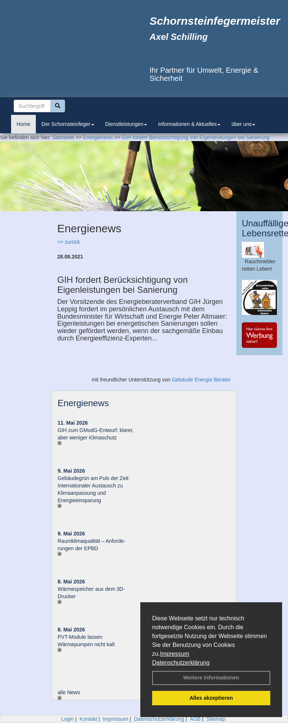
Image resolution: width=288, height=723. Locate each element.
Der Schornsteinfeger (67, 124)
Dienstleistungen (126, 124)
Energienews (83, 403)
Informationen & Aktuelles (189, 124)
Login (67, 719)
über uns (243, 124)
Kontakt (88, 719)
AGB (195, 719)
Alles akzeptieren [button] (211, 698)
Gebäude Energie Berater (201, 380)
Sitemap (215, 719)
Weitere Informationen (211, 678)
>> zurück (68, 242)
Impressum (174, 654)
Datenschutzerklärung (181, 662)
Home (23, 124)
